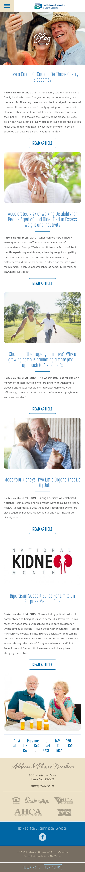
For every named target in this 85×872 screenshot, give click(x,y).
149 (57, 740)
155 (59, 745)
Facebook (42, 837)
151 (14, 745)
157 (25, 750)
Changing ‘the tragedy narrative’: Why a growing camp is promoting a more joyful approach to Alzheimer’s (42, 359)
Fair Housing (16, 800)
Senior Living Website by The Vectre (42, 856)
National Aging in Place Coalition (64, 812)
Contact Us (53, 867)
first (17, 740)
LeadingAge (37, 800)
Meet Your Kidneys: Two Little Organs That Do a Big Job (42, 482)
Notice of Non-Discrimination (36, 828)
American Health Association (27, 812)
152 (25, 745)
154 (47, 745)
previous (33, 740)
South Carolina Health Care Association (63, 800)
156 (70, 745)
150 (68, 740)
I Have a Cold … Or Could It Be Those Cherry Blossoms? (42, 77)
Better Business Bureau (49, 812)
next (46, 750)
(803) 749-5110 (31, 867)
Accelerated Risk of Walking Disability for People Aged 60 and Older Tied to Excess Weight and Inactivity (42, 219)
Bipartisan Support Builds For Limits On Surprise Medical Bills (42, 598)
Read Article (42, 143)
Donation (61, 828)
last (59, 750)
